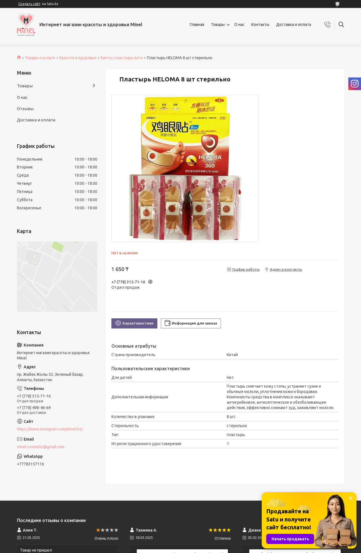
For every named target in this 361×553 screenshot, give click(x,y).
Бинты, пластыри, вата (121, 57)
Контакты (260, 24)
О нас (239, 24)
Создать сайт (29, 4)
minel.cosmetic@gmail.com (40, 447)
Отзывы (25, 108)
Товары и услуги (40, 57)
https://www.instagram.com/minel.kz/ (50, 429)
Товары (218, 24)
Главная (197, 24)
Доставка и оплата (293, 24)
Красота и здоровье (77, 57)
